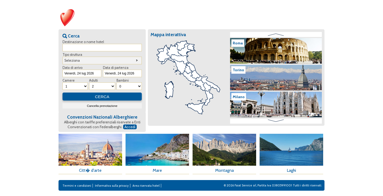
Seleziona (72, 60)
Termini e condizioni (77, 185)
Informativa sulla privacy (112, 185)
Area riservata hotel (146, 185)
